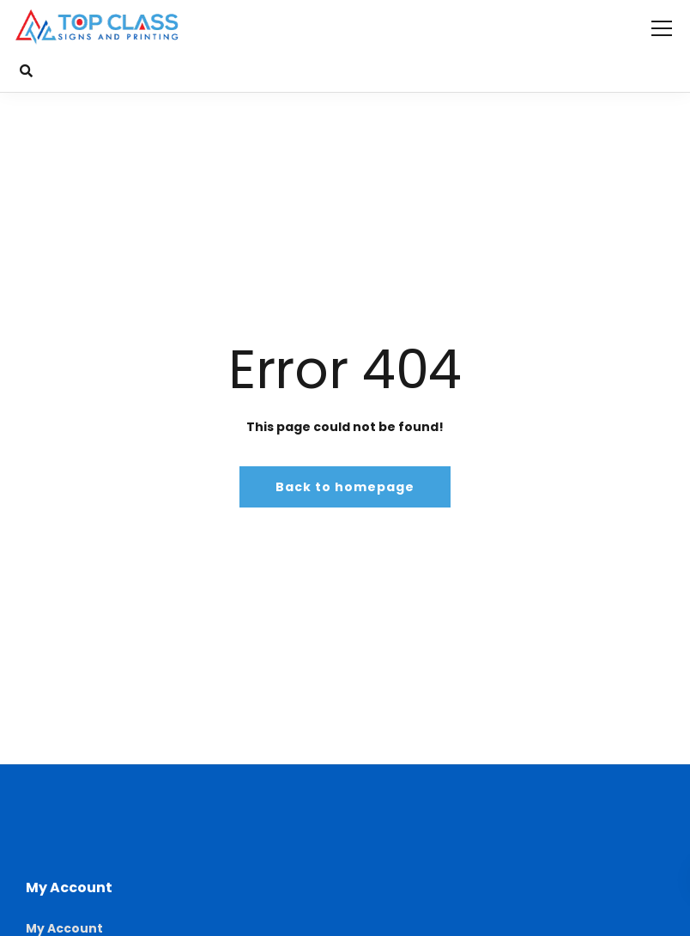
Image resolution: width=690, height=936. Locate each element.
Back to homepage (345, 486)
